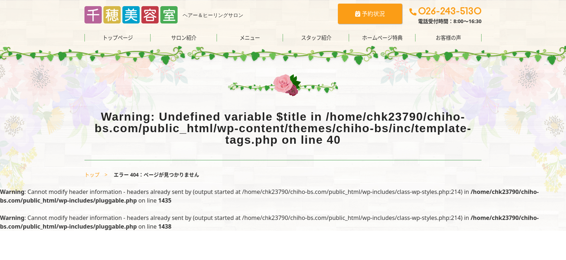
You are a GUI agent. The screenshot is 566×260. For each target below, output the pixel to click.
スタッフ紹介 (316, 37)
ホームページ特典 (382, 37)
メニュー (250, 37)
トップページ (118, 37)
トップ (92, 174)
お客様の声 (448, 37)
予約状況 (370, 14)
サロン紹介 (183, 37)
